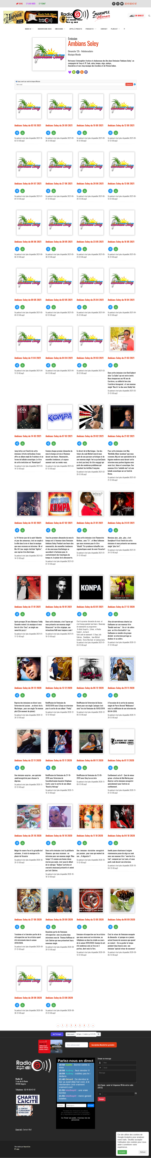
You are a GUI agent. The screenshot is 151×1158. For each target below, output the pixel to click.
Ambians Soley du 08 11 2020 (90, 760)
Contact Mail (27, 1129)
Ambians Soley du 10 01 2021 (59, 606)
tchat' (42, 3)
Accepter (122, 1152)
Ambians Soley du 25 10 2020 (27, 835)
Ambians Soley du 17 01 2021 (27, 606)
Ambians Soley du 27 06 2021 (59, 183)
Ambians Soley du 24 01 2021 (121, 522)
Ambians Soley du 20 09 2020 (59, 919)
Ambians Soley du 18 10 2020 (59, 835)
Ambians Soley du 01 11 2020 (121, 760)
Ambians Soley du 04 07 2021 (27, 183)
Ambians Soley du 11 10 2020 (90, 835)
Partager (57, 1034)
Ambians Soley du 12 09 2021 (121, 125)
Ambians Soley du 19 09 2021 (90, 125)
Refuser (143, 1152)
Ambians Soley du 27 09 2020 (28, 919)
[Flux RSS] (82, 72)
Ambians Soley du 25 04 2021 (90, 299)
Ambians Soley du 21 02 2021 (121, 436)
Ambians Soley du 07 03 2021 (59, 436)
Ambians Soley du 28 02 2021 (90, 436)
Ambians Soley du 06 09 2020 (121, 919)
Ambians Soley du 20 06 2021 (90, 183)
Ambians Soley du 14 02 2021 (27, 522)
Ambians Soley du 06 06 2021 (27, 241)
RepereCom (27, 1146)
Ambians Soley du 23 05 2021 (90, 241)
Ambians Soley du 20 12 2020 (27, 687)
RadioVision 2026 (45, 29)
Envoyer (101, 1099)
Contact (104, 29)
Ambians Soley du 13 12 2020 (59, 687)
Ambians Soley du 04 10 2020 (121, 835)
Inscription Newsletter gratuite (103, 1045)
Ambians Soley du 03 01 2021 (90, 606)
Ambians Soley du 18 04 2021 (121, 299)
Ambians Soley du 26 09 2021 (59, 125)
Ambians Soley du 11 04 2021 (27, 357)
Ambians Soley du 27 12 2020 (121, 606)
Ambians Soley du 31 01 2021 (90, 522)
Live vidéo (30, 3)
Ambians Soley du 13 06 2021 (121, 183)
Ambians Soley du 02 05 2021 (59, 299)
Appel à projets (76, 29)
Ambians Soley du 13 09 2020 (90, 919)
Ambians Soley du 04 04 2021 (59, 357)
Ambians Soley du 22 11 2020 (27, 760)
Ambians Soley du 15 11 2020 (59, 760)
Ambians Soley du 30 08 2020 (28, 997)
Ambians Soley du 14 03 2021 (27, 436)
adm (16, 1149)
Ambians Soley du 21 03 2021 (121, 357)
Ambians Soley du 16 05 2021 (121, 241)
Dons (19, 3)
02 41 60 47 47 (131, 3)
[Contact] (86, 72)
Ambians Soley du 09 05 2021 (27, 299)
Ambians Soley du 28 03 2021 (90, 357)
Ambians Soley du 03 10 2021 (27, 125)
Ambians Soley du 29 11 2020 (121, 687)
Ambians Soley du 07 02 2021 (59, 522)
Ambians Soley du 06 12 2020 (90, 687)
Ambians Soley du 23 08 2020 (59, 997)
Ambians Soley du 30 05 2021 (59, 241)
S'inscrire (129, 84)
